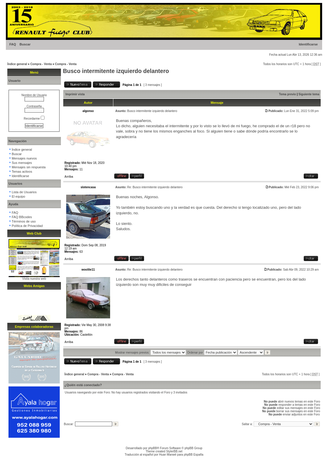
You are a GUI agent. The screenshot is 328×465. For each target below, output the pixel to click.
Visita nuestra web (34, 278)
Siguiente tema (308, 94)
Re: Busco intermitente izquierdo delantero (154, 187)
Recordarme (34, 118)
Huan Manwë (167, 454)
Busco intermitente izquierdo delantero (116, 71)
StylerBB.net (174, 451)
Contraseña (34, 106)
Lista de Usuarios (24, 192)
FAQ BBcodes (22, 217)
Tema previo (287, 94)
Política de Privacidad (27, 226)
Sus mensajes (22, 162)
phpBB (152, 448)
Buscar (25, 44)
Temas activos (22, 171)
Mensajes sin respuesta (29, 167)
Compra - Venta (41, 64)
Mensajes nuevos (24, 158)
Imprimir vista (75, 94)
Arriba (68, 176)
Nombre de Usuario (34, 95)
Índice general (17, 64)
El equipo (18, 196)
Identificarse (308, 44)
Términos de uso (24, 221)
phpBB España (194, 454)
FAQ (12, 44)
